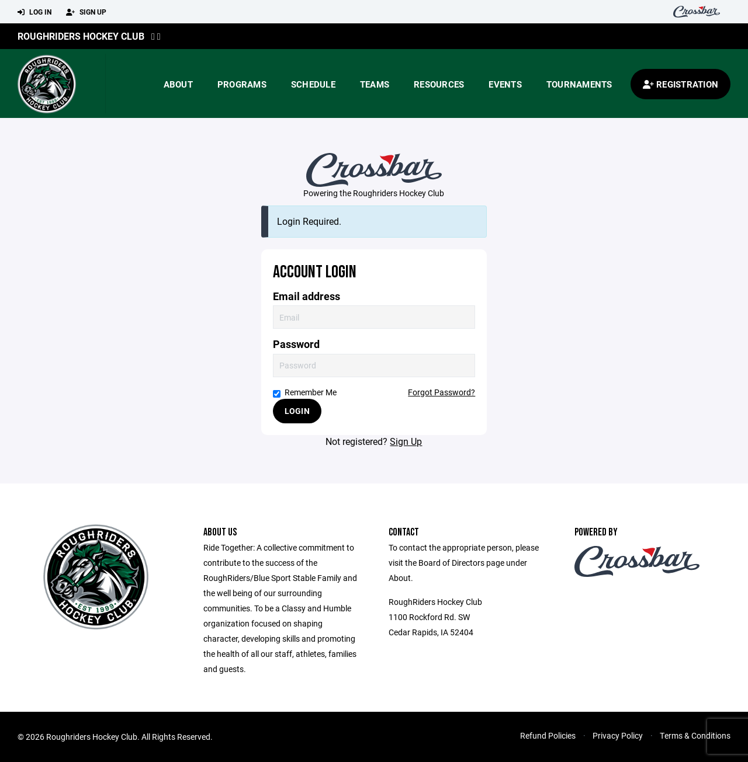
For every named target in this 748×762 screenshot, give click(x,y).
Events (505, 84)
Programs (241, 84)
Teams (374, 84)
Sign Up (86, 12)
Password (296, 344)
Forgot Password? (441, 392)
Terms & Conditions (695, 735)
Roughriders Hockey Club (81, 36)
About (178, 84)
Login (297, 410)
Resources (439, 84)
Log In (34, 12)
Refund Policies (548, 735)
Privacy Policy (618, 735)
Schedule (313, 84)
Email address (306, 296)
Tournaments (579, 84)
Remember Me (305, 392)
